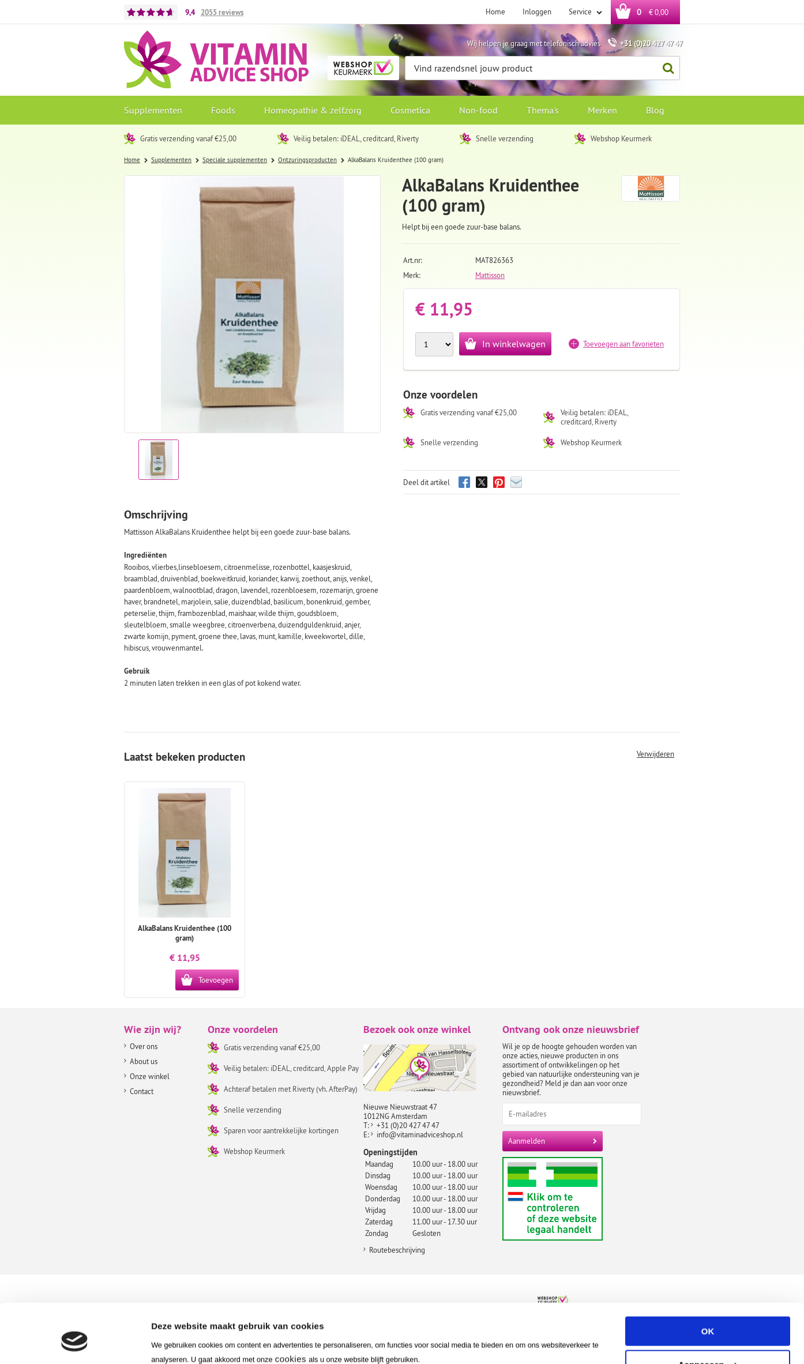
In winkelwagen (514, 344)
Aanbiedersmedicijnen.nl (574, 1199)
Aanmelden (526, 1140)
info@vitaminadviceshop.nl (420, 1134)
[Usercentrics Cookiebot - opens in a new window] (74, 1341)
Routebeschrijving (397, 1249)
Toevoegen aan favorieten (623, 343)
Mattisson (490, 275)
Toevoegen (215, 980)
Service (581, 11)
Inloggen (537, 11)
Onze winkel (150, 1076)
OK (708, 1281)
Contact (141, 1091)
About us (143, 1061)
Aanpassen (708, 1315)
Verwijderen (655, 753)
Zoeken (665, 68)
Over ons (143, 1046)
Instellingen (175, 1341)
